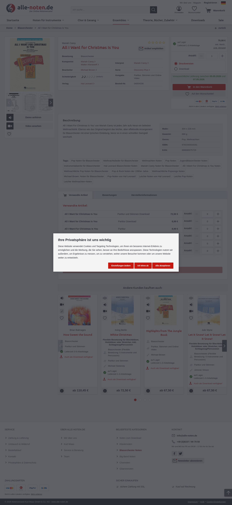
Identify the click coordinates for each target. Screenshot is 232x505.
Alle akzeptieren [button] (162, 265)
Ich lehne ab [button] (143, 265)
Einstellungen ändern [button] (121, 265)
